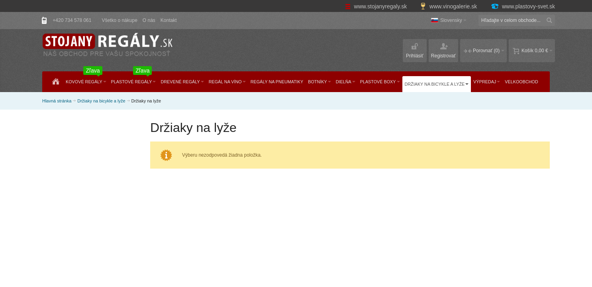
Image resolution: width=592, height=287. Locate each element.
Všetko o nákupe (119, 20)
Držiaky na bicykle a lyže (101, 100)
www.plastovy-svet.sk (522, 6)
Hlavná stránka (56, 100)
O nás (149, 20)
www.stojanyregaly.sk (377, 6)
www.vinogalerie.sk (449, 6)
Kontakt (169, 20)
